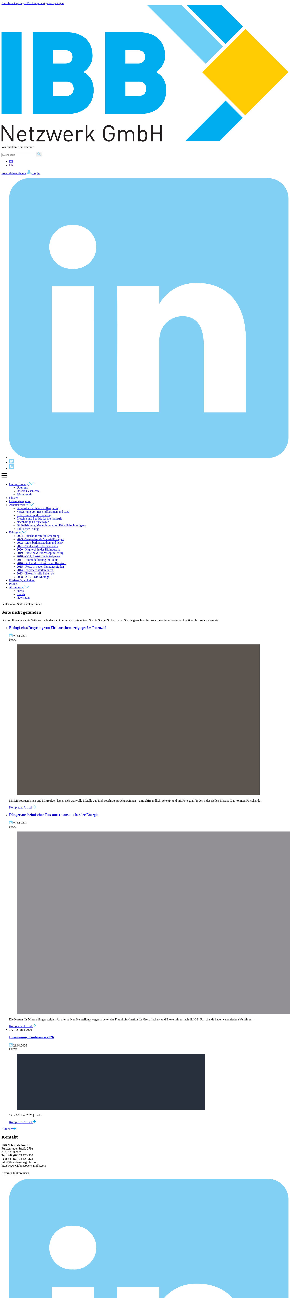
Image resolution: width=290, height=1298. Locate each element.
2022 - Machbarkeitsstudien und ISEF (40, 542)
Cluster (13, 497)
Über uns (22, 487)
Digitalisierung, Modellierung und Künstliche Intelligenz (51, 525)
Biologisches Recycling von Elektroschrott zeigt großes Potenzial (57, 628)
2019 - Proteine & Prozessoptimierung (40, 553)
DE (11, 161)
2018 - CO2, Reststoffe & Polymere (38, 556)
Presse (13, 583)
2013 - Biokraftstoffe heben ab (35, 573)
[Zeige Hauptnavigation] (4, 477)
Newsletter (23, 597)
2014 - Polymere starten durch (35, 570)
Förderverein (24, 494)
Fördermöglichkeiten (22, 580)
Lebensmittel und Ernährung (34, 515)
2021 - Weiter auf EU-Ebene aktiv (37, 546)
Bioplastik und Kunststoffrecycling (38, 508)
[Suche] (18, 155)
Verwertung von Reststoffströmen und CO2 (43, 511)
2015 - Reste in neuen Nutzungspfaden (40, 566)
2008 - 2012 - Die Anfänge (33, 576)
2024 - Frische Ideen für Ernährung (38, 535)
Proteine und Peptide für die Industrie (39, 518)
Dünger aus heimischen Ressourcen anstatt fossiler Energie (53, 815)
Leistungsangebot (20, 501)
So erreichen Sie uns (14, 173)
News (20, 590)
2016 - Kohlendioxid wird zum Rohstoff (41, 563)
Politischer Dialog (28, 528)
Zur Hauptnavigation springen (45, 3)
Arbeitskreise (21, 504)
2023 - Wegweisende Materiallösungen (40, 539)
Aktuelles (19, 587)
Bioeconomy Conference (31, 1037)
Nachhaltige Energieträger (33, 522)
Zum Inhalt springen (14, 3)
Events (21, 594)
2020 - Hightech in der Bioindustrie (38, 549)
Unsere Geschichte (28, 491)
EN (11, 165)
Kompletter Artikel (22, 807)
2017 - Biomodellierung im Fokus (37, 559)
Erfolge (18, 532)
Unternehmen (21, 484)
